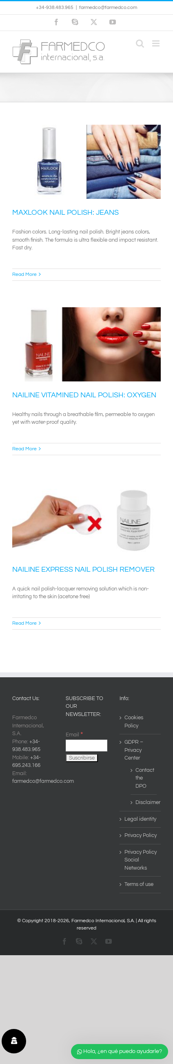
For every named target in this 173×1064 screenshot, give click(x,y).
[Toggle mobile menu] (156, 43)
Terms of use (138, 884)
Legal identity (140, 819)
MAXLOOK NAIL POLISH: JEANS (65, 212)
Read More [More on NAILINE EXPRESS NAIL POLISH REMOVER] (24, 623)
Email (74, 735)
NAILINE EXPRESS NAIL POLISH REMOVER (83, 569)
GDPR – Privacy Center (133, 750)
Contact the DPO (144, 778)
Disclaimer (144, 802)
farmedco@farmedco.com (108, 7)
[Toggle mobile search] (140, 43)
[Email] (86, 745)
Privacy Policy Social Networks (140, 860)
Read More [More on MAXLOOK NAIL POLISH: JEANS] (24, 274)
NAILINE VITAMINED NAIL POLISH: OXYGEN (84, 395)
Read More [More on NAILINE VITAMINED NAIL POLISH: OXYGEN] (24, 449)
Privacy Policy (140, 835)
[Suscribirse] (82, 758)
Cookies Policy (133, 722)
